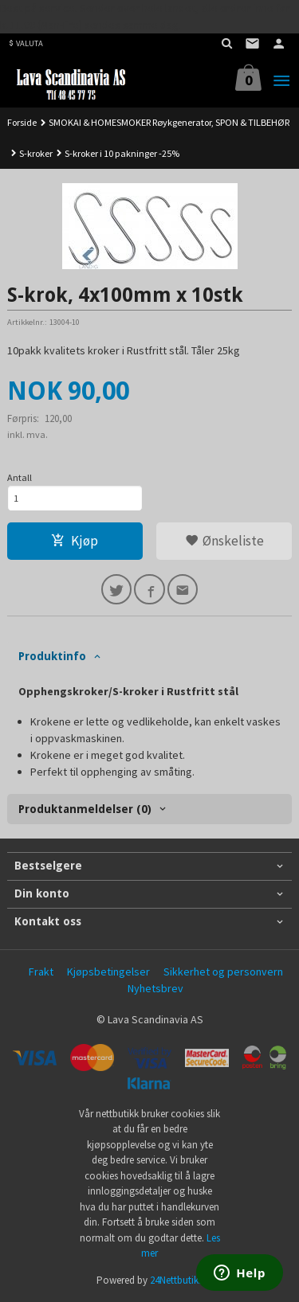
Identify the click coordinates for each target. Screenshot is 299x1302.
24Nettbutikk (176, 1280)
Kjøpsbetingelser (108, 971)
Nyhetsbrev (155, 988)
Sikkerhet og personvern (223, 971)
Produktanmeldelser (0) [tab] (84, 809)
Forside (22, 122)
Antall (19, 477)
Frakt (41, 971)
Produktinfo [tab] (52, 656)
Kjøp (74, 540)
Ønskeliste (224, 540)
